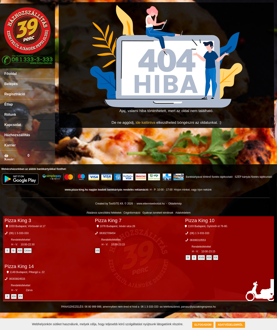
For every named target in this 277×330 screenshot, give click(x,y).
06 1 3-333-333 (149, 306)
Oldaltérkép (175, 203)
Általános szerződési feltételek (104, 212)
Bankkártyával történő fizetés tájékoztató (209, 176)
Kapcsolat (12, 125)
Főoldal (10, 73)
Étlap (8, 104)
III (13, 250)
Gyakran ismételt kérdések (157, 212)
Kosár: (9, 159)
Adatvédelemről (230, 324)
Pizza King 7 (108, 220)
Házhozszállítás (17, 135)
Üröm (28, 250)
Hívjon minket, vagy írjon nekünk (193, 189)
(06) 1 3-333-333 (18, 233)
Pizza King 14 (19, 266)
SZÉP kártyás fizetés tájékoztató (253, 176)
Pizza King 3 (18, 220)
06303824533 (17, 278)
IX (188, 257)
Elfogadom (202, 324)
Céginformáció (131, 212)
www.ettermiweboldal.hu (151, 203)
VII (97, 250)
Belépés (11, 84)
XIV (14, 296)
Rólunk (10, 114)
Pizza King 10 (200, 220)
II (7, 250)
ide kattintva (145, 123)
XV (20, 296)
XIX (209, 257)
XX (215, 257)
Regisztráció (14, 94)
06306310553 (198, 240)
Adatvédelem (182, 212)
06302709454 (107, 233)
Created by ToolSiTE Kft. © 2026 (114, 203)
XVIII (201, 257)
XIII (20, 250)
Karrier (10, 145)
